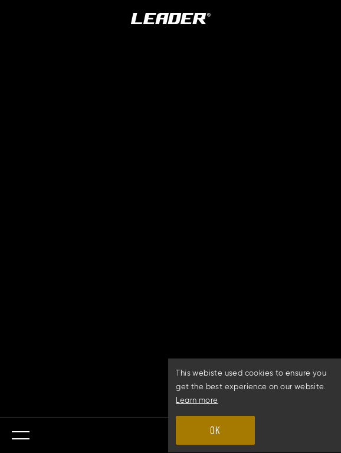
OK (215, 430)
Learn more (197, 401)
